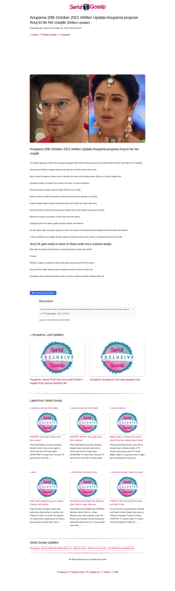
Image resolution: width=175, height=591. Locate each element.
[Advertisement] (87, 56)
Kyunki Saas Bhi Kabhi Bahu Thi (56, 548)
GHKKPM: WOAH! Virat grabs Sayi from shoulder (86, 438)
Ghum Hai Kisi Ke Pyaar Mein (44, 408)
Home (34, 34)
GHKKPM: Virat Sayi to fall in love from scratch (45, 438)
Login (41, 320)
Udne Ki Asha (79, 548)
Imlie (33, 472)
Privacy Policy (49, 313)
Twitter (105, 572)
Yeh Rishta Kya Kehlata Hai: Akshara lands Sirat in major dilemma (87, 502)
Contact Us (93, 572)
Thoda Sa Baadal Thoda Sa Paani (127, 472)
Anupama (64, 34)
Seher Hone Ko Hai (97, 548)
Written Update (48, 34)
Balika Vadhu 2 (119, 408)
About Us (62, 572)
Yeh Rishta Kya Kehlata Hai (84, 472)
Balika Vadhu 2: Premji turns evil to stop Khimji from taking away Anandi (126, 438)
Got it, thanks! (63, 313)
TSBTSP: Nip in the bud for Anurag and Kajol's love (126, 502)
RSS (114, 572)
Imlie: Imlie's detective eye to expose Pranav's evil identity (46, 502)
